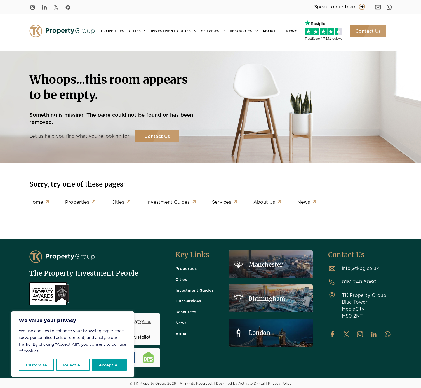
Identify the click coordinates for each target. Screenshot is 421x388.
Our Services (188, 301)
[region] (72, 344)
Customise (36, 365)
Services (210, 30)
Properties (112, 30)
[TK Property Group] (62, 256)
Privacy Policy (279, 383)
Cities (135, 30)
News (291, 30)
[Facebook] (68, 6)
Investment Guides (171, 30)
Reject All (73, 365)
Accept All (109, 365)
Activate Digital (251, 383)
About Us (264, 201)
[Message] (378, 6)
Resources (241, 30)
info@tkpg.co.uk (360, 268)
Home (36, 201)
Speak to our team (339, 7)
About (269, 30)
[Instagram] (32, 6)
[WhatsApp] (389, 6)
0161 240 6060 (359, 281)
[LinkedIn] (44, 6)
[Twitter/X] (56, 6)
